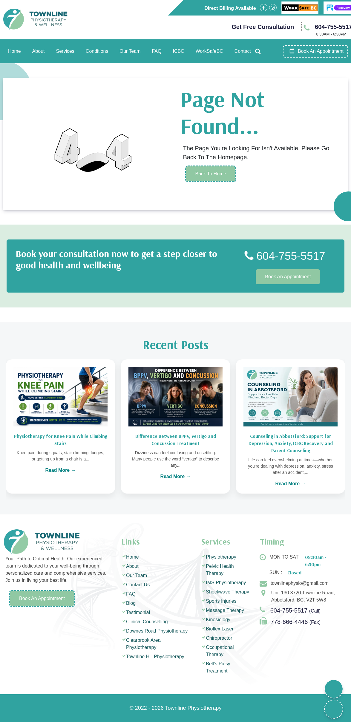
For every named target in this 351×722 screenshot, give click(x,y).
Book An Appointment (288, 276)
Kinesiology (218, 619)
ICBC (178, 51)
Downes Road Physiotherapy (157, 630)
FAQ (156, 51)
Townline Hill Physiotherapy (155, 656)
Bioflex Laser (220, 628)
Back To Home (210, 173)
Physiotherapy (221, 556)
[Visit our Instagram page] (273, 7)
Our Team (129, 51)
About (38, 51)
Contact (242, 51)
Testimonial (138, 612)
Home (14, 51)
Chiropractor (219, 638)
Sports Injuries (221, 601)
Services (65, 51)
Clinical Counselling (147, 621)
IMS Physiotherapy (226, 582)
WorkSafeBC (209, 51)
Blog (131, 603)
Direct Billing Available (230, 8)
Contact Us (138, 584)
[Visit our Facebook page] (263, 7)
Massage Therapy (225, 610)
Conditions (97, 51)
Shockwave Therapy (227, 591)
